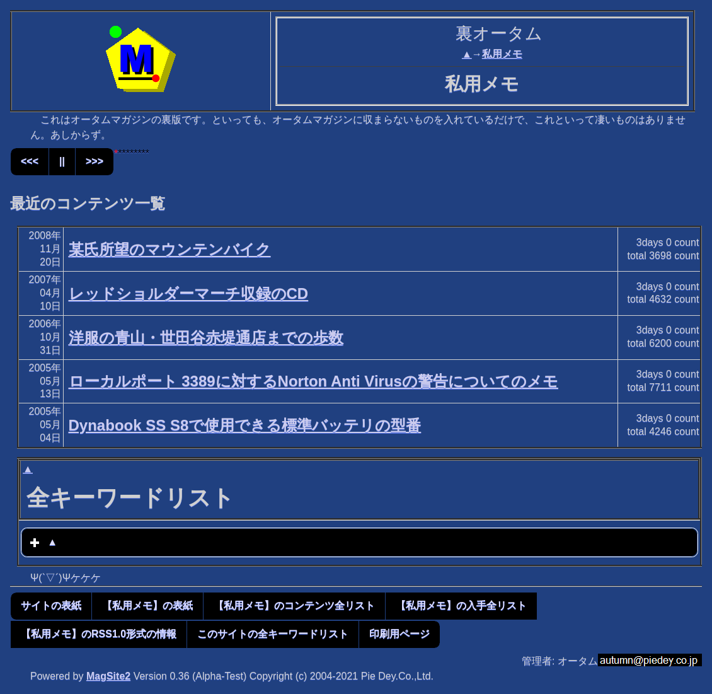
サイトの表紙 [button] (51, 605)
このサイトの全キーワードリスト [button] (272, 633)
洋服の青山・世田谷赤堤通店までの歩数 (206, 337)
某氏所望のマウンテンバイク (170, 249)
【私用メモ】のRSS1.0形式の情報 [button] (98, 633)
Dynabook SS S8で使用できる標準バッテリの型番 (245, 425)
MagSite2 (108, 676)
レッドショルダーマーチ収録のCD (189, 293)
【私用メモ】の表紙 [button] (147, 605)
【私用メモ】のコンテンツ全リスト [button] (294, 605)
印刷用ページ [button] (399, 633)
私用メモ (502, 54)
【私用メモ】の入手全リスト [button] (461, 605)
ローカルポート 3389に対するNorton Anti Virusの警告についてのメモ (313, 381)
